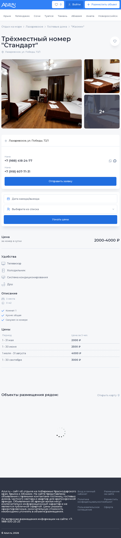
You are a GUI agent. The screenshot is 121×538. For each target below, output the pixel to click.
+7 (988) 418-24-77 (18, 160)
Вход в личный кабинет (86, 492)
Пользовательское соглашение (89, 508)
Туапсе (49, 15)
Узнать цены (60, 219)
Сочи (37, 15)
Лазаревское (34, 26)
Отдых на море (11, 26)
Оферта (108, 507)
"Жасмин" (77, 26)
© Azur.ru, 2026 (10, 533)
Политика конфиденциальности (91, 500)
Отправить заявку (60, 181)
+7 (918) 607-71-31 (17, 171)
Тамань (62, 15)
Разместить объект (111, 500)
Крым (7, 15)
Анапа (90, 15)
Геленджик (22, 15)
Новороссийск (108, 15)
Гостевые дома (57, 26)
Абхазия (76, 15)
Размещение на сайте (112, 492)
